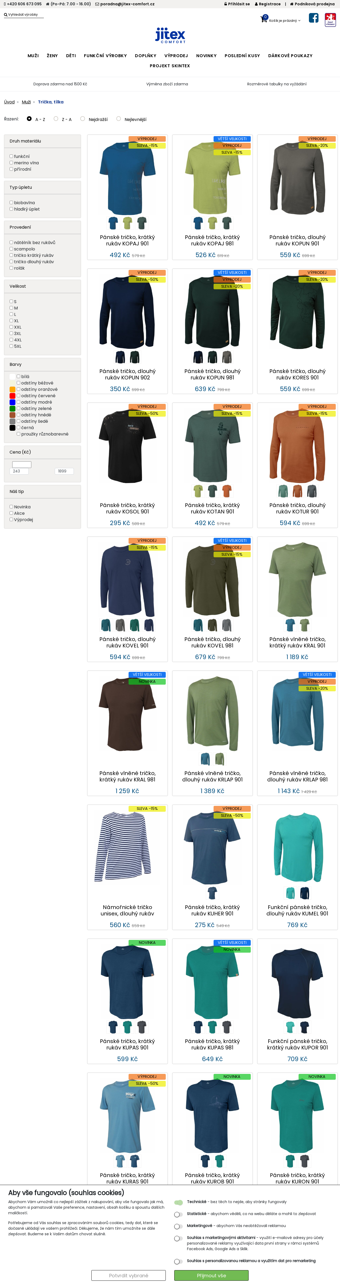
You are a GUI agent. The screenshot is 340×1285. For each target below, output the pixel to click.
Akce (19, 513)
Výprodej (23, 520)
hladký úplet (27, 209)
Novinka (22, 507)
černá (27, 428)
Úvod (9, 102)
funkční (22, 156)
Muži (26, 102)
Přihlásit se (237, 4)
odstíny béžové (37, 383)
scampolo (24, 249)
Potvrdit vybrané (128, 1275)
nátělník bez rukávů (34, 243)
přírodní (22, 169)
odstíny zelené (36, 408)
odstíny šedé (34, 421)
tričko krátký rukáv (34, 255)
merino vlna (26, 163)
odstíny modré (36, 402)
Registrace (268, 4)
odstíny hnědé (36, 415)
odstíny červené (38, 396)
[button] (280, 19)
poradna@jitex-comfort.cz (125, 4)
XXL (17, 327)
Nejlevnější (131, 119)
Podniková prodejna (312, 4)
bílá (25, 377)
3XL (17, 333)
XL (16, 321)
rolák (19, 268)
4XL (18, 340)
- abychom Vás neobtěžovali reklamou (236, 1225)
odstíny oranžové (39, 389)
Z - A (63, 119)
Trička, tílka (50, 102)
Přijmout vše (211, 1275)
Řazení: (11, 119)
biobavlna (24, 203)
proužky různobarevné (45, 434)
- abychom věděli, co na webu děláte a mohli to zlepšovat (251, 1213)
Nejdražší (94, 119)
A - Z (36, 119)
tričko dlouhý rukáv (34, 262)
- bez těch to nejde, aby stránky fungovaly (237, 1201)
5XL (17, 346)
